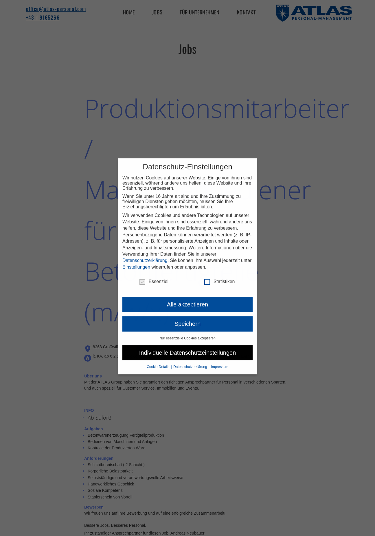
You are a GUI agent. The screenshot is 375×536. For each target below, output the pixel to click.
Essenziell (154, 275)
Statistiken (219, 275)
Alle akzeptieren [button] (187, 298)
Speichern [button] (187, 317)
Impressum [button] (219, 360)
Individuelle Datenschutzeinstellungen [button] (187, 346)
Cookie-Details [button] (158, 360)
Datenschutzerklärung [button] (190, 360)
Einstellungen (136, 260)
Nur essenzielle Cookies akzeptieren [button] (187, 331)
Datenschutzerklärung (145, 253)
